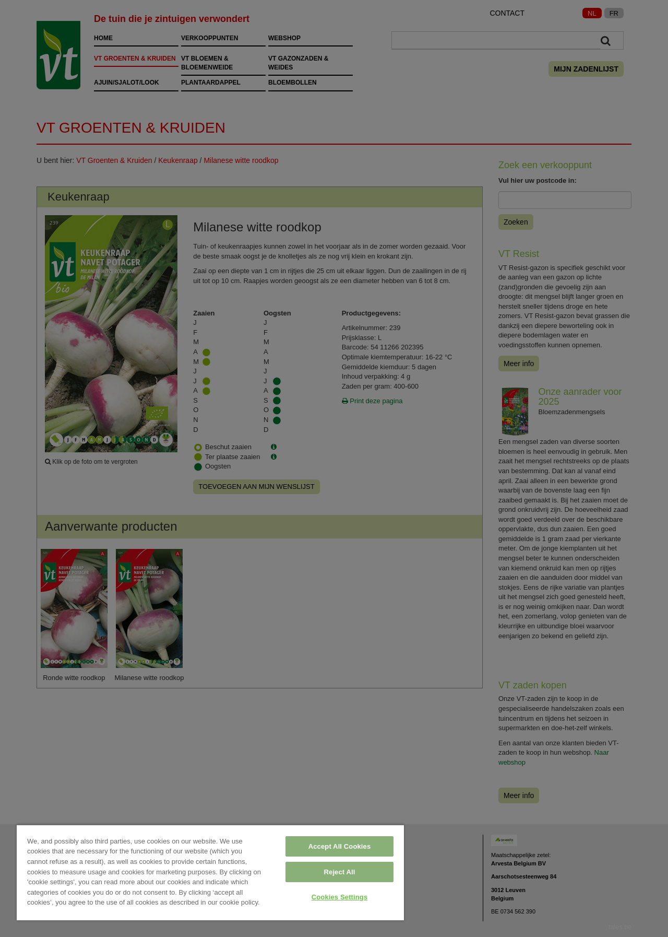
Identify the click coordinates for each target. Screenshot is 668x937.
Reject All (339, 872)
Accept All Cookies (339, 846)
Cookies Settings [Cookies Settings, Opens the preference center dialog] (340, 897)
